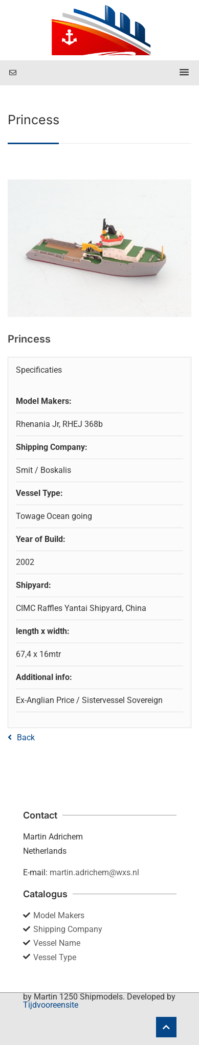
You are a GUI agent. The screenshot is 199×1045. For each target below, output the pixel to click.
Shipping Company (67, 929)
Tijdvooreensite (50, 1005)
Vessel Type (54, 957)
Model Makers (58, 915)
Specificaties (39, 370)
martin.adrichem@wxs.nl (94, 872)
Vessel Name (56, 943)
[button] (184, 72)
